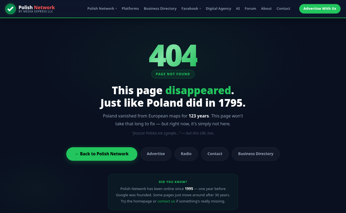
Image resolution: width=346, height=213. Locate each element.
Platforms (130, 8)
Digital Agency (218, 8)
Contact (283, 8)
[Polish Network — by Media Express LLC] (30, 9)
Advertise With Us (320, 8)
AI (238, 8)
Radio (186, 153)
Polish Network (100, 8)
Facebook (189, 8)
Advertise (156, 153)
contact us (166, 201)
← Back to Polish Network (102, 153)
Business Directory (160, 8)
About (266, 8)
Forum (250, 8)
